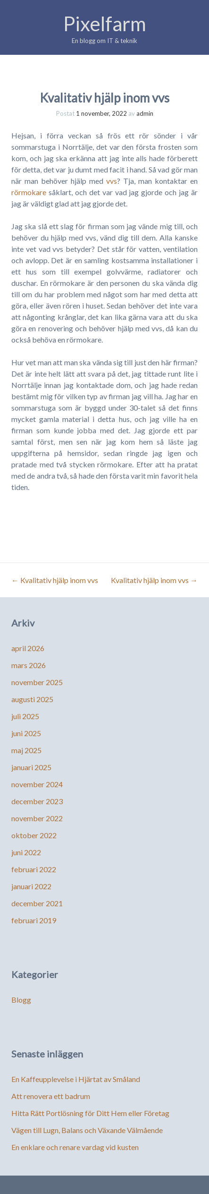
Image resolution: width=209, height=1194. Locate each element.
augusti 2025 (32, 699)
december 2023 (37, 801)
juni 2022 (26, 852)
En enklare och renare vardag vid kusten (75, 1146)
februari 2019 (33, 920)
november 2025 (37, 682)
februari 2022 (33, 869)
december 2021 (37, 903)
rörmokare (28, 192)
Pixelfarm (104, 23)
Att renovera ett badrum (50, 1095)
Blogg (21, 999)
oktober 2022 (34, 835)
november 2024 (37, 784)
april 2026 (27, 648)
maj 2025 (26, 750)
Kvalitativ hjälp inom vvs (54, 580)
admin (144, 113)
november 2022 (37, 818)
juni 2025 (26, 733)
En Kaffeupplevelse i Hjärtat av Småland (75, 1078)
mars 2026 (28, 665)
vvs (111, 180)
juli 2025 (25, 716)
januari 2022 (31, 886)
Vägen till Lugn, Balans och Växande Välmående (87, 1129)
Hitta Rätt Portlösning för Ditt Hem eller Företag (90, 1112)
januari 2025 (31, 767)
